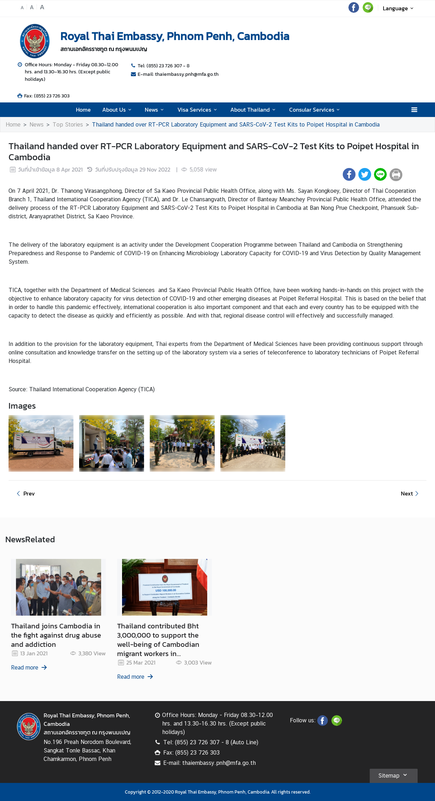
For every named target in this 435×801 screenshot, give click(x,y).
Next (411, 493)
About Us (117, 109)
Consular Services (315, 109)
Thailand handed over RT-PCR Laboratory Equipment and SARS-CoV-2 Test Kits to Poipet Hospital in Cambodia (236, 124)
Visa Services (198, 109)
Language (399, 8)
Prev (24, 493)
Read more (29, 667)
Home (83, 109)
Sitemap (393, 775)
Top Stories (68, 124)
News (155, 109)
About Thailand (253, 109)
